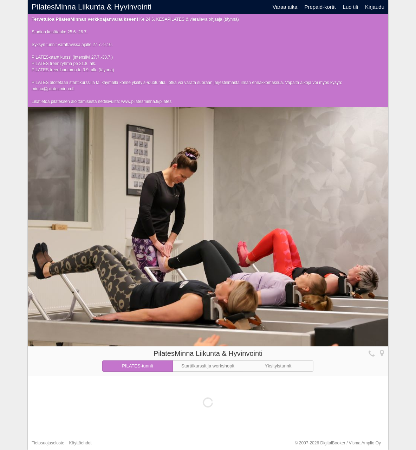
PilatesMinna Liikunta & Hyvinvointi (91, 6)
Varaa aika (285, 7)
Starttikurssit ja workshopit (207, 366)
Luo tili (350, 7)
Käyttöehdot (80, 443)
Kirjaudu (374, 7)
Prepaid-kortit (320, 7)
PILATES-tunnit (137, 366)
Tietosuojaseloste (48, 443)
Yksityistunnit (278, 366)
